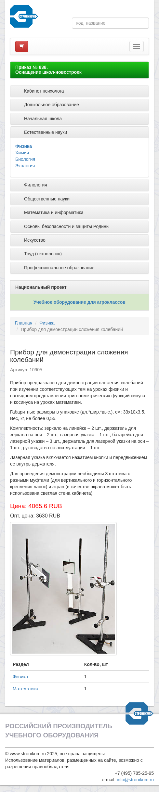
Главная (23, 323)
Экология (25, 165)
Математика (25, 688)
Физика (23, 146)
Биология (25, 159)
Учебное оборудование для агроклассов (79, 302)
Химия (22, 152)
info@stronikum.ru (135, 779)
